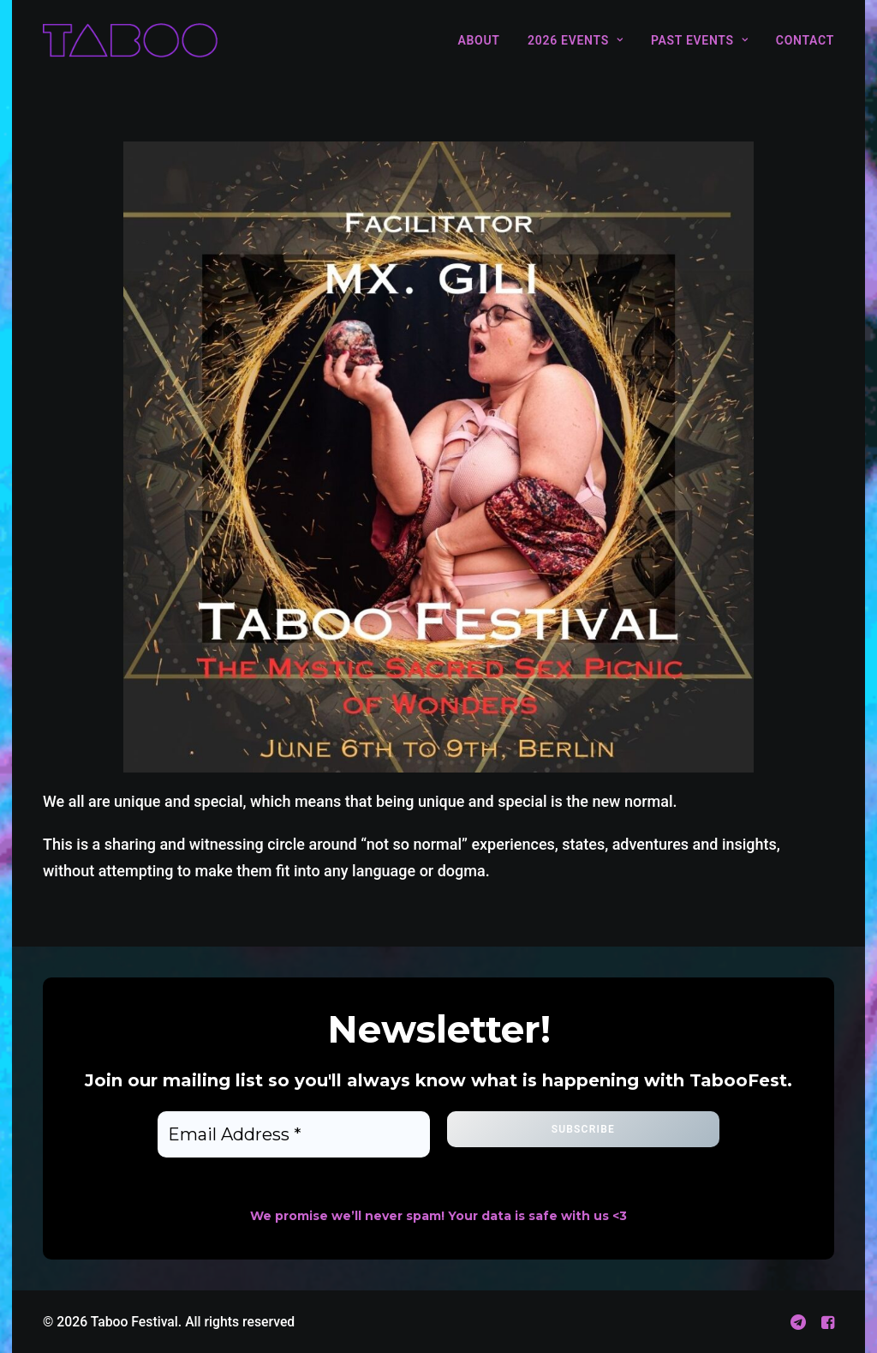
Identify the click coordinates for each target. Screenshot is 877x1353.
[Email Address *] (294, 1134)
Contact (805, 40)
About (478, 40)
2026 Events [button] (575, 40)
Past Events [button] (699, 40)
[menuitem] (484, 40)
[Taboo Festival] (130, 40)
